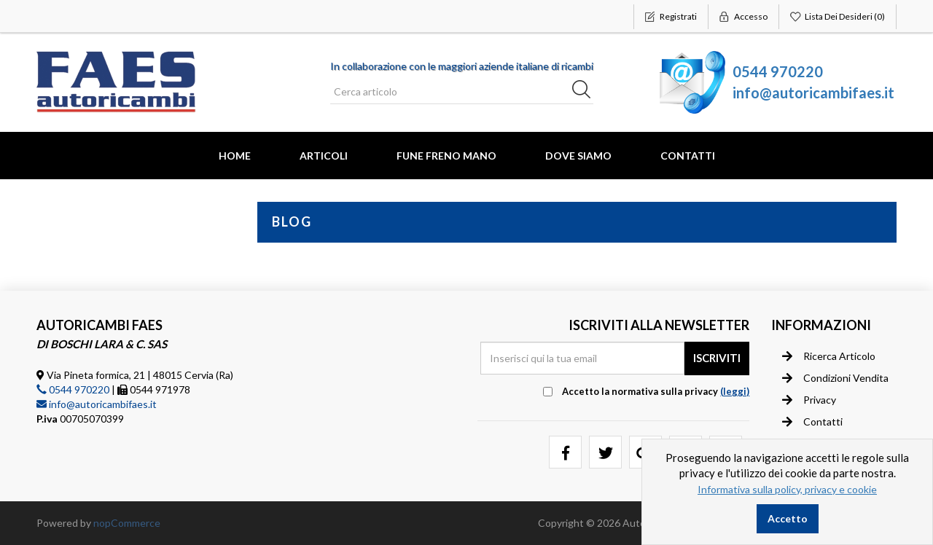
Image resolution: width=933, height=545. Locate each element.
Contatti (687, 155)
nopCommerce (126, 523)
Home (235, 155)
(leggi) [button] (734, 391)
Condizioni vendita (835, 378)
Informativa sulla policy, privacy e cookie (787, 489)
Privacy (809, 400)
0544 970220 (778, 71)
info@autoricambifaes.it (813, 92)
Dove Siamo (578, 155)
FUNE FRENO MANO (446, 155)
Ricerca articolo (828, 356)
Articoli (324, 155)
